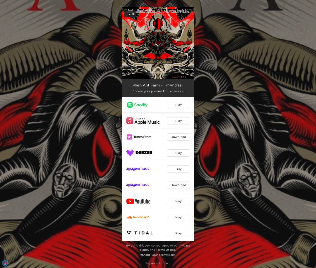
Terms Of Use (165, 249)
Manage (145, 254)
